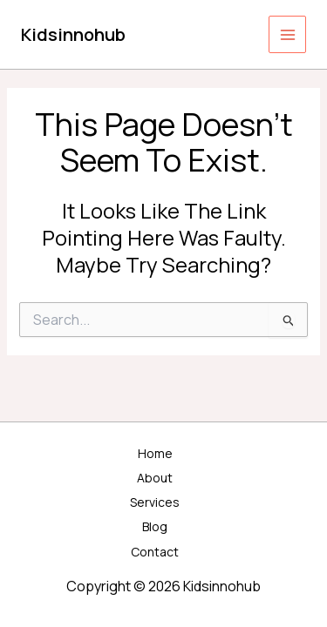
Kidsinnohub (73, 34)
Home (155, 453)
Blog (154, 526)
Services (155, 502)
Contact (155, 551)
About (155, 477)
